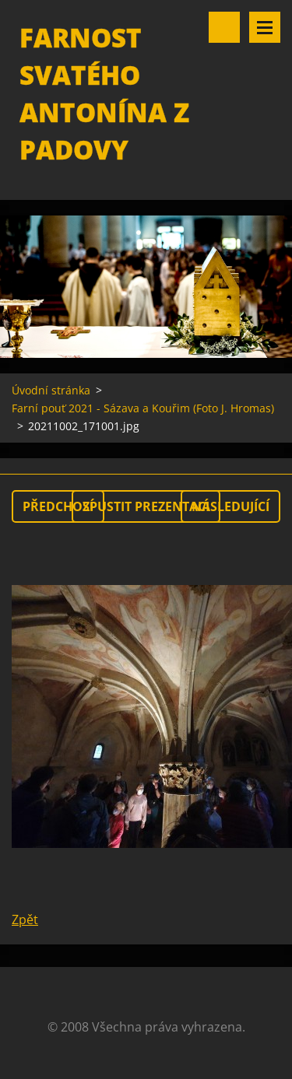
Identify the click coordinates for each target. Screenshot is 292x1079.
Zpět (25, 919)
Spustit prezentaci (146, 506)
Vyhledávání (224, 27)
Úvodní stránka (51, 390)
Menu (264, 27)
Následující (230, 506)
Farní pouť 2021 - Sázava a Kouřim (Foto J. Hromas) (143, 408)
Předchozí (58, 506)
